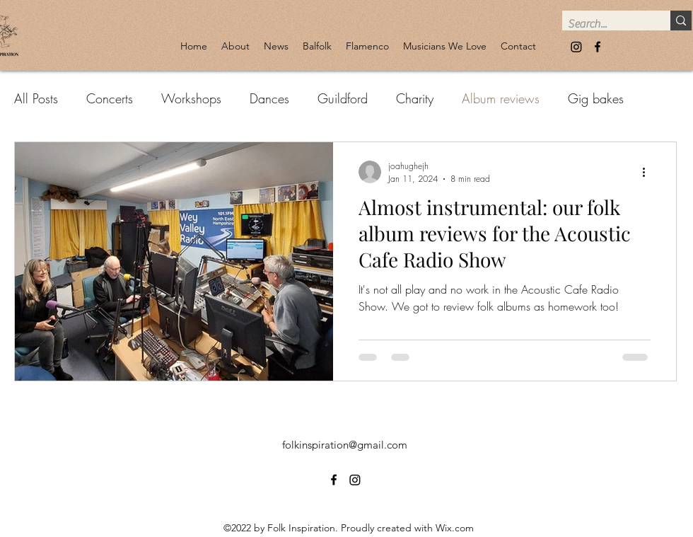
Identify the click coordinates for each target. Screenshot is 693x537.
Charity (414, 98)
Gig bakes (596, 98)
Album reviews (501, 98)
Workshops (191, 98)
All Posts (36, 98)
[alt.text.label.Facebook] (597, 47)
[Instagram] (576, 47)
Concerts (109, 98)
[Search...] (604, 24)
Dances (269, 98)
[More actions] (648, 171)
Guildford (343, 98)
